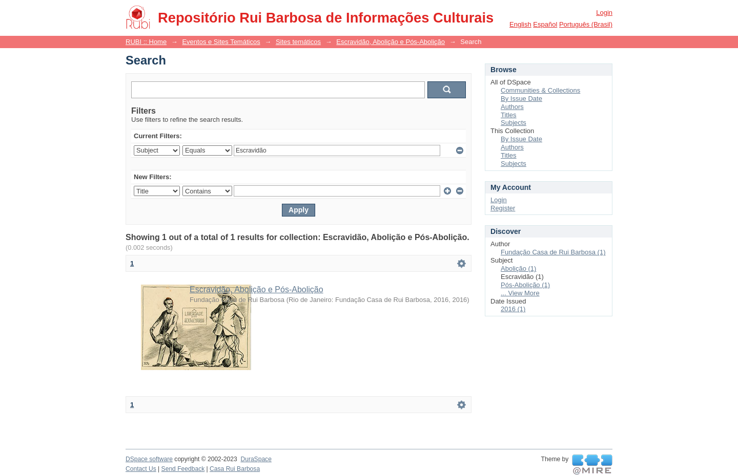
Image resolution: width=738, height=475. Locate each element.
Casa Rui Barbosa (235, 468)
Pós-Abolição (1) (525, 285)
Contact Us (141, 468)
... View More (520, 293)
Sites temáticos (298, 42)
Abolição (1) (518, 268)
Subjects (513, 122)
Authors (512, 107)
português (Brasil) (585, 24)
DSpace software (149, 459)
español (545, 24)
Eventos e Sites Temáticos (221, 42)
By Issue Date (521, 98)
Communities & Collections (540, 90)
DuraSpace (255, 459)
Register (502, 208)
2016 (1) (513, 309)
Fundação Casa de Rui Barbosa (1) (553, 252)
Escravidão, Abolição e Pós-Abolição (390, 42)
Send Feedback (183, 468)
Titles (509, 115)
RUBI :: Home (146, 42)
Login (604, 12)
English (520, 24)
